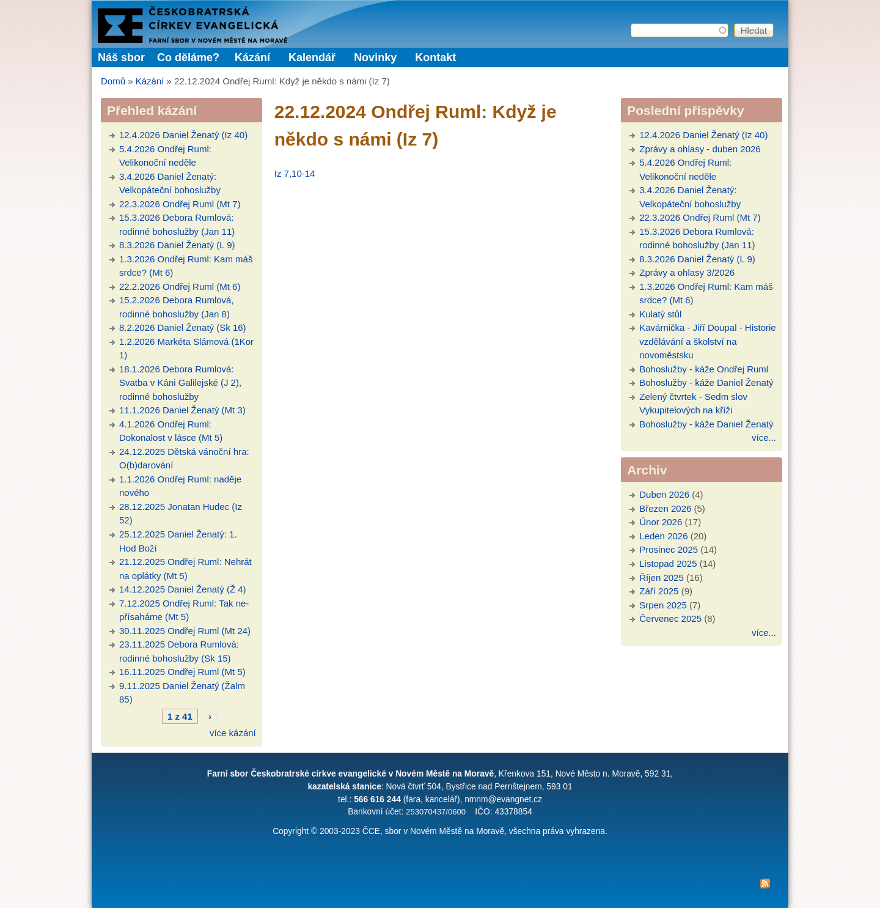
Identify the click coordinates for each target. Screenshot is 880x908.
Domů (113, 81)
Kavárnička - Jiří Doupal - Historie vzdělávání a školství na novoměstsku (707, 341)
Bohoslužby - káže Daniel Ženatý (706, 382)
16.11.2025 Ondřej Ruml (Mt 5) (182, 671)
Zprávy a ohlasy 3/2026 (687, 272)
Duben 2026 (664, 494)
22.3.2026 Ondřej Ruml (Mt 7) (179, 204)
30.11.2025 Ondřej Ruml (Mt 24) (185, 631)
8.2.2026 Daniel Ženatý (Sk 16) (182, 327)
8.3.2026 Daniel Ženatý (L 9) (177, 245)
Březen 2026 (665, 508)
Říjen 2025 (661, 577)
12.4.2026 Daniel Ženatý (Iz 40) (183, 135)
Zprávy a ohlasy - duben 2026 (699, 149)
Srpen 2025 (663, 605)
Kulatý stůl (660, 314)
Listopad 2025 (668, 563)
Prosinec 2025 (668, 549)
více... (764, 437)
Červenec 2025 (670, 618)
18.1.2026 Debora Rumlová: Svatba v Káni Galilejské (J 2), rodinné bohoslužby (180, 383)
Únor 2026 (660, 522)
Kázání (252, 57)
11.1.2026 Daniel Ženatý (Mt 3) (182, 410)
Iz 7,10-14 (294, 173)
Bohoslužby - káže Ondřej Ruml (703, 369)
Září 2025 (658, 591)
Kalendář (312, 57)
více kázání (233, 733)
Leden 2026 (663, 536)
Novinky (375, 57)
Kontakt (435, 57)
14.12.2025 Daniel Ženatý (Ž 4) (182, 589)
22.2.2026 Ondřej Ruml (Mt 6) (179, 286)
